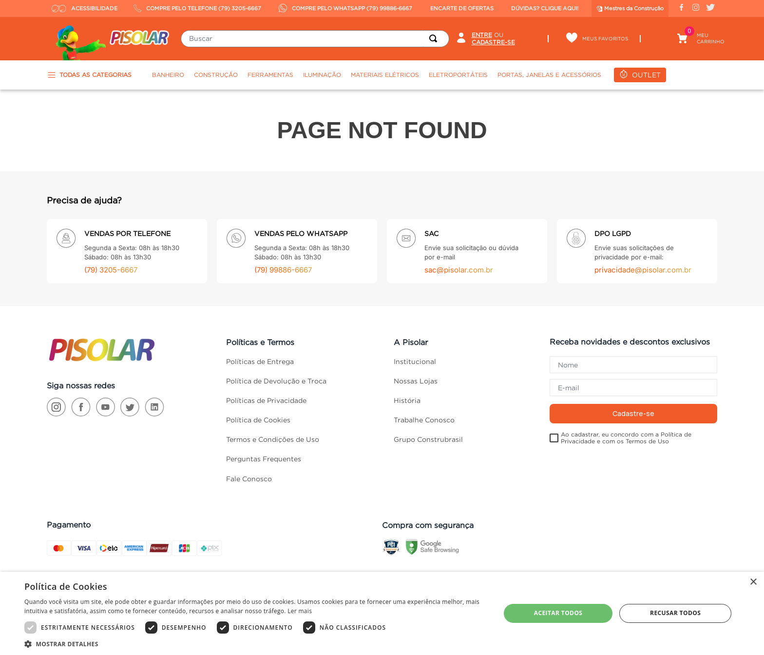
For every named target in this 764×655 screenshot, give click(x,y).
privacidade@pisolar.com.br (642, 269)
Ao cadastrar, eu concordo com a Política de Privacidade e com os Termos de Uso (626, 437)
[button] (255, 643)
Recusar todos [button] (675, 613)
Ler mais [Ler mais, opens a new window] (299, 611)
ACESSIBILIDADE (84, 8)
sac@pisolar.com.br (458, 269)
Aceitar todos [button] (558, 613)
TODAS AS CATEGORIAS (89, 75)
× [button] (753, 582)
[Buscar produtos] (435, 39)
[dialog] (382, 613)
